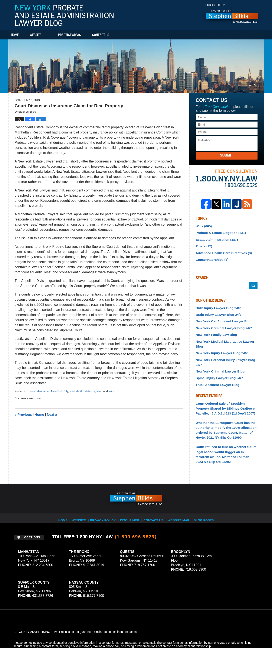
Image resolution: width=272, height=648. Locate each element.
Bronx (31, 391)
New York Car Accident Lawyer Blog (221, 317)
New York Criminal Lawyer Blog (218, 355)
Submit (226, 155)
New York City (59, 391)
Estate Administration (215, 238)
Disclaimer (131, 496)
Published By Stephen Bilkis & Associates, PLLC (232, 14)
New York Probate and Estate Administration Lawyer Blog (64, 15)
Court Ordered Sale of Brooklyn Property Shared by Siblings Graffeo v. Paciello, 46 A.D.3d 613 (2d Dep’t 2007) (225, 390)
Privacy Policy (104, 496)
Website (47, 35)
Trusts (203, 244)
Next (52, 414)
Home (20, 35)
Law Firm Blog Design (238, 633)
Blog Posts (207, 496)
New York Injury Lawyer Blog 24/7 (219, 342)
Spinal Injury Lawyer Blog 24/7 (217, 361)
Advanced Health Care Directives (221, 250)
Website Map (182, 496)
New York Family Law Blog (214, 330)
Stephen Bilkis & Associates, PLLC (61, 633)
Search (253, 283)
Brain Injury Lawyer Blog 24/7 (216, 311)
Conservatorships (211, 257)
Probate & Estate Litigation (86, 391)
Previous (23, 414)
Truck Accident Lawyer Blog (216, 367)
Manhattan (42, 391)
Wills (111, 391)
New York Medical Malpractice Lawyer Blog (226, 336)
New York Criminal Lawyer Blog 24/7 (221, 323)
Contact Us (118, 35)
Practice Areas (81, 35)
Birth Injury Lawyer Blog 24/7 (216, 305)
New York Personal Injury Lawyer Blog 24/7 (226, 349)
